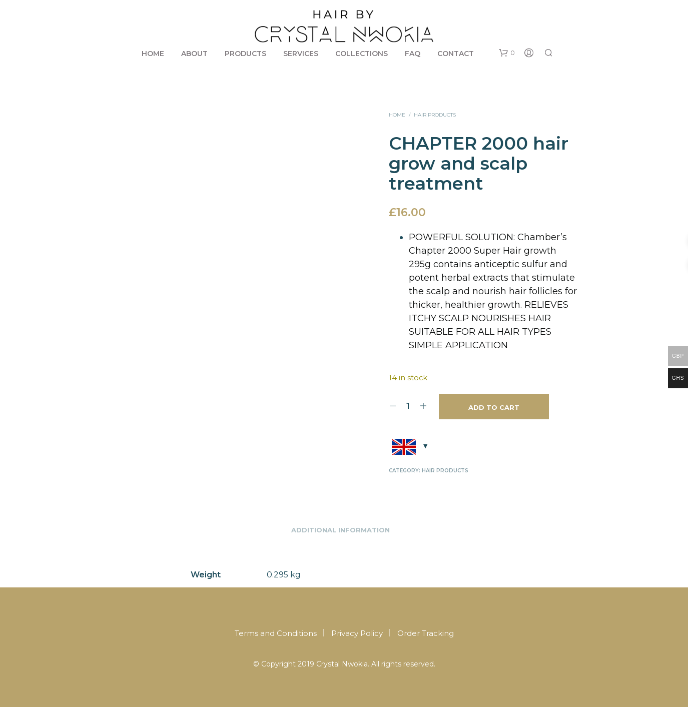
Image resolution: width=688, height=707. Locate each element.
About (194, 53)
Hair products (435, 115)
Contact (455, 53)
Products (245, 53)
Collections (361, 53)
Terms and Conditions (276, 633)
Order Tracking (425, 633)
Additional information (340, 530)
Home (153, 53)
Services (300, 53)
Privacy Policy (357, 633)
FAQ (412, 53)
